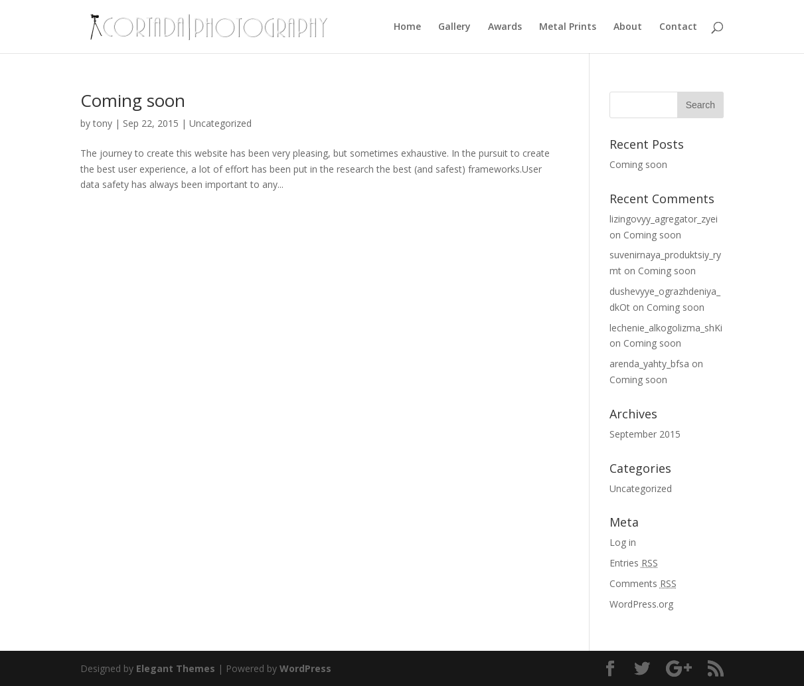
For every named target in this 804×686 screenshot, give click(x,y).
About (627, 27)
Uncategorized (220, 123)
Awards (505, 27)
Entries (633, 563)
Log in (622, 542)
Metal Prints (567, 27)
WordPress (305, 668)
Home (407, 27)
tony (102, 123)
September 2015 (645, 434)
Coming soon (132, 100)
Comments (643, 583)
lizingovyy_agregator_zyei (663, 219)
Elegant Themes (175, 668)
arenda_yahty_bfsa (649, 363)
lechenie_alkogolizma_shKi (665, 327)
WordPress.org (641, 604)
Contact (678, 27)
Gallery (454, 27)
